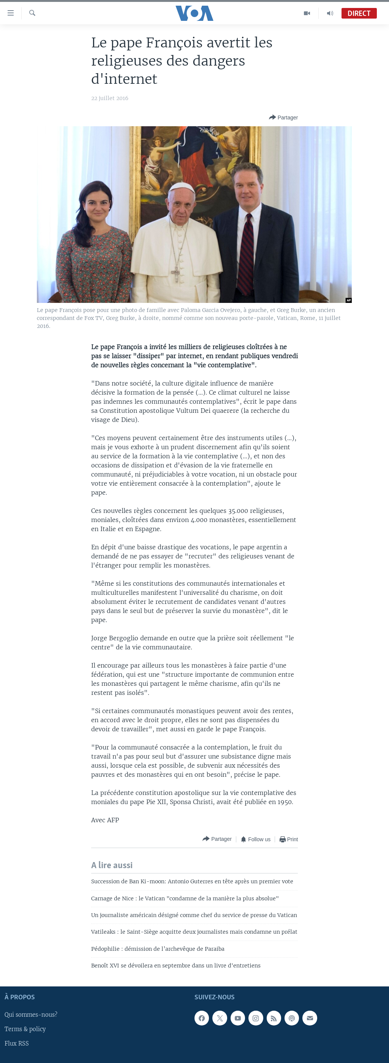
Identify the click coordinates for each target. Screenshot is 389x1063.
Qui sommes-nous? (31, 1014)
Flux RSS (17, 1043)
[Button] (283, 117)
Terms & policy (25, 1029)
